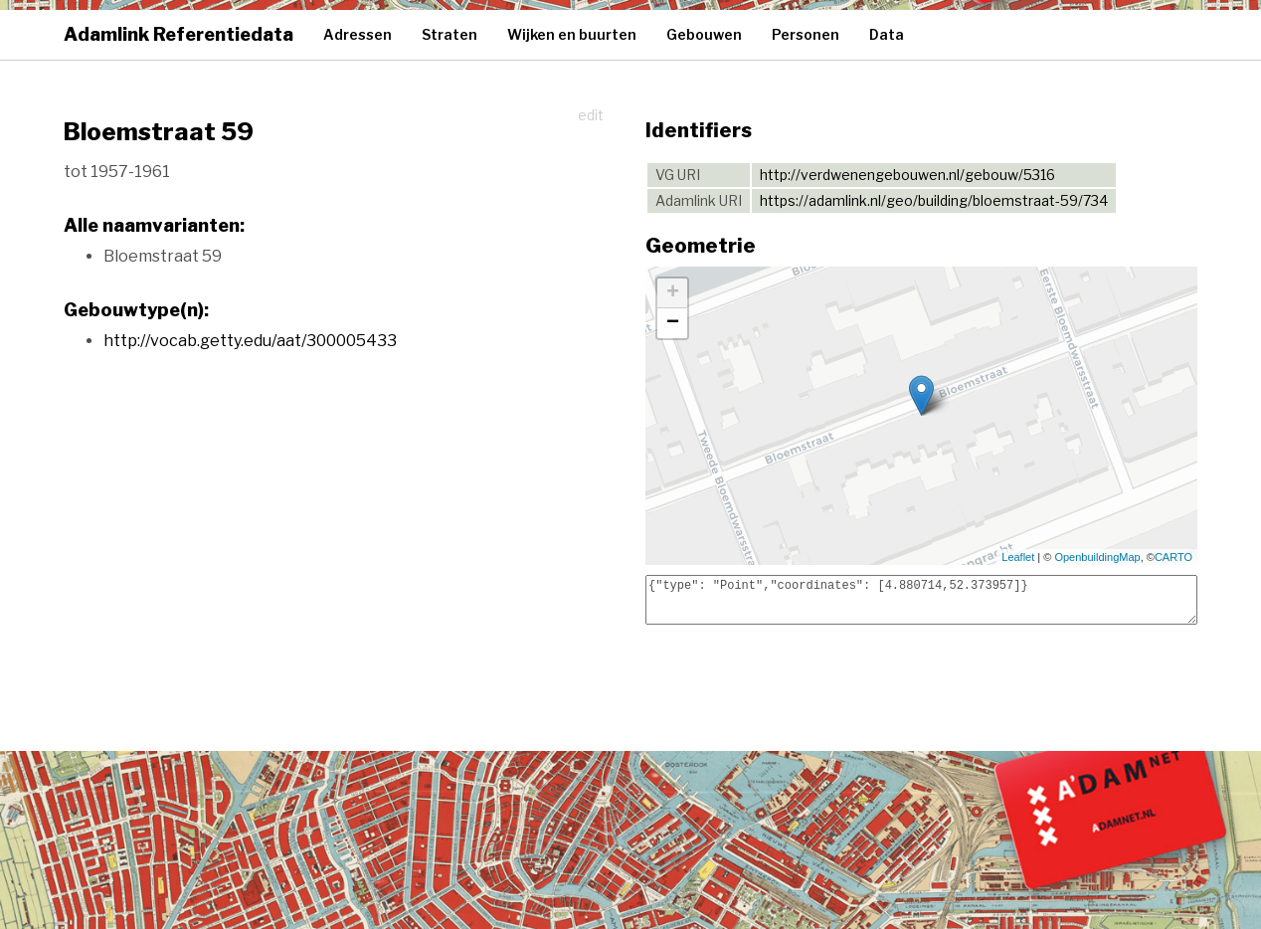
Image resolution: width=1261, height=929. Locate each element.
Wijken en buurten (571, 34)
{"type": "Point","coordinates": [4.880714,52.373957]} (921, 600)
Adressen (357, 34)
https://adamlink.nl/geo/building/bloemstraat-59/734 (934, 200)
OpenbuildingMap (1097, 557)
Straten (449, 34)
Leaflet (1017, 557)
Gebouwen (704, 34)
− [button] (672, 323)
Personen (805, 34)
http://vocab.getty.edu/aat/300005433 (250, 340)
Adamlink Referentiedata (178, 34)
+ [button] (672, 293)
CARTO (1173, 557)
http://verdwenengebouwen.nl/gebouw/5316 (907, 174)
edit (591, 114)
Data (886, 34)
